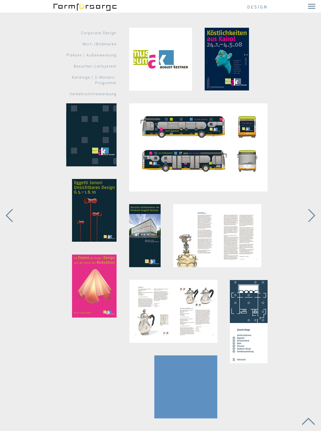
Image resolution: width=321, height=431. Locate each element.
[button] (311, 6)
